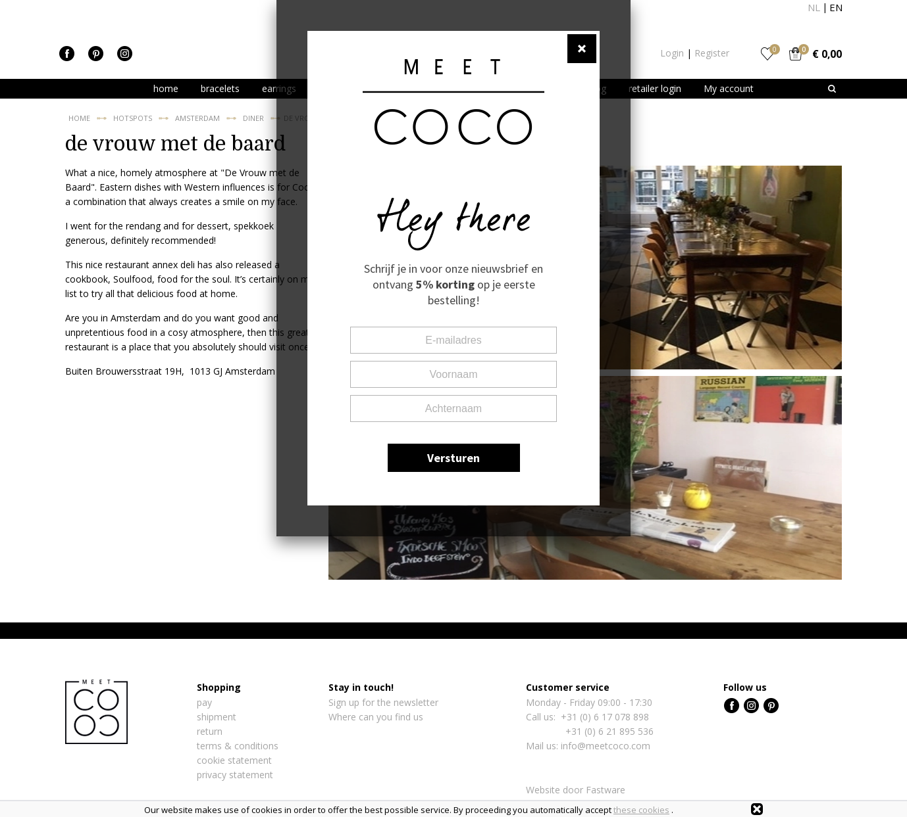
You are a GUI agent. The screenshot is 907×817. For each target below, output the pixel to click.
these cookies (641, 810)
